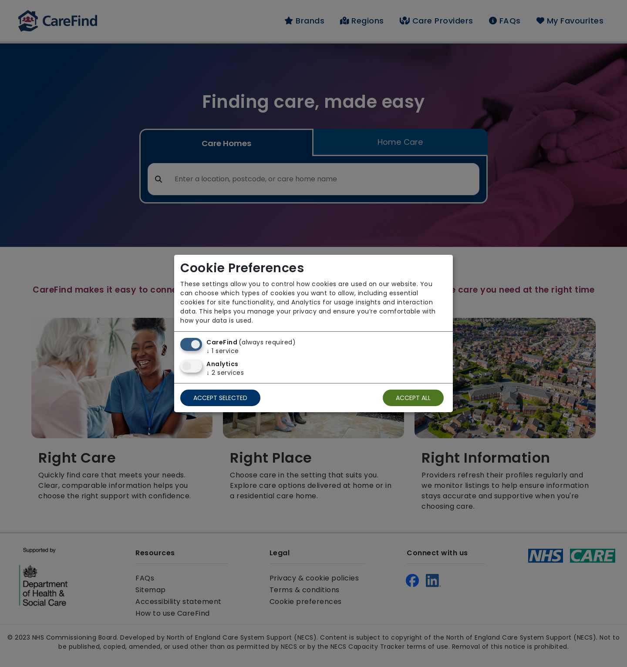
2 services (225, 372)
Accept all (413, 398)
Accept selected (220, 398)
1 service (222, 351)
